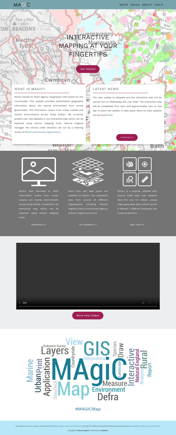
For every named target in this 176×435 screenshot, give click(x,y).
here (110, 115)
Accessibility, (135, 426)
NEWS (135, 4)
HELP (159, 4)
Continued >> (126, 137)
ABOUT (147, 4)
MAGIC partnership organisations (42, 132)
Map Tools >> (137, 224)
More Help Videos (87, 315)
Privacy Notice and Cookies (150, 426)
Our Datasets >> (88, 224)
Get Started (90, 69)
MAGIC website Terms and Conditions (67, 426)
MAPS (123, 4)
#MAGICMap (88, 409)
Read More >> (38, 224)
